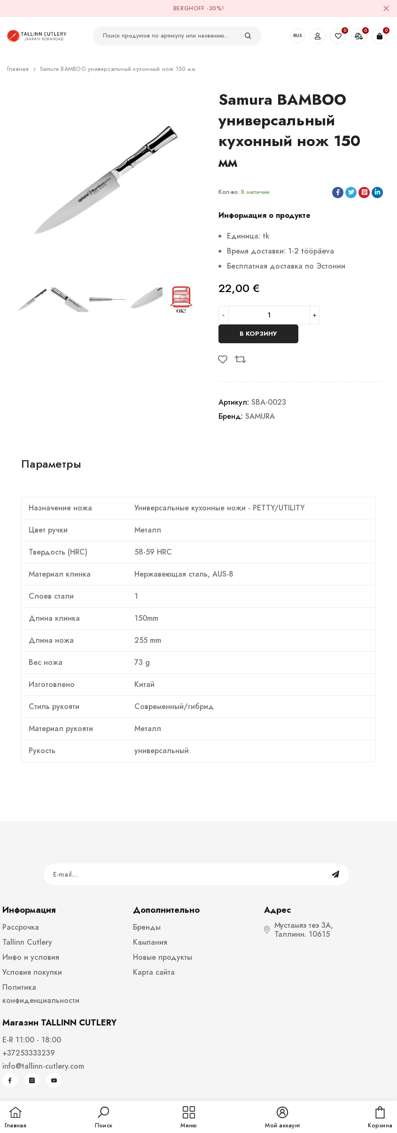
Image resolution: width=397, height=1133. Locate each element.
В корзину (258, 333)
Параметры (51, 463)
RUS (297, 35)
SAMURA (260, 416)
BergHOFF (189, 8)
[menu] (188, 1118)
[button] (103, 1118)
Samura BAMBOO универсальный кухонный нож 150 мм (117, 69)
